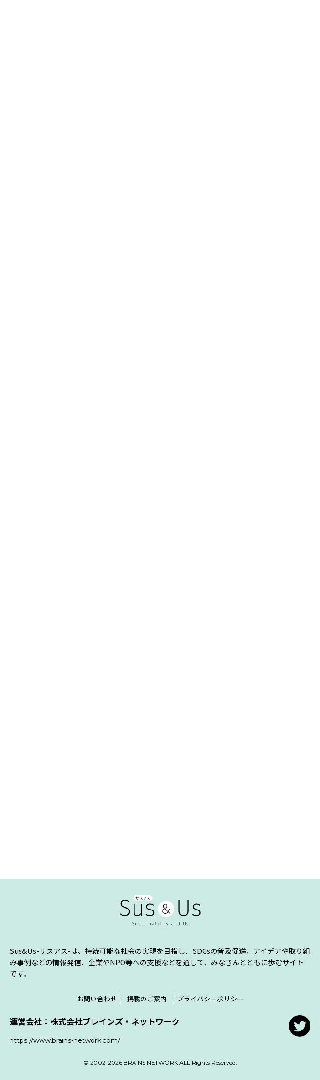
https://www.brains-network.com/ (65, 1040)
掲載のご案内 (147, 998)
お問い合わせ (97, 998)
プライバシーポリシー (210, 998)
